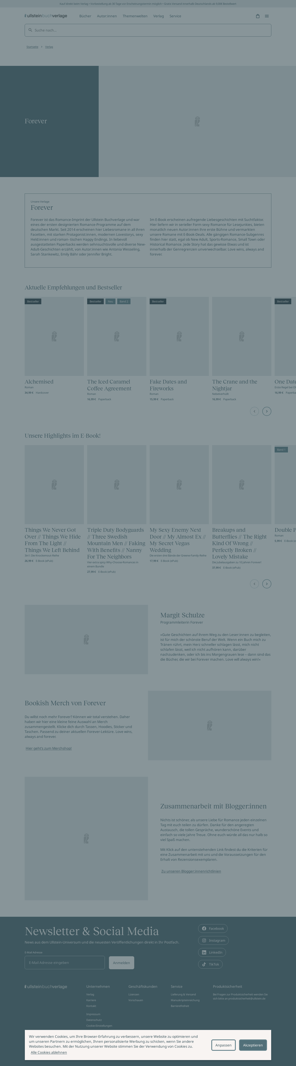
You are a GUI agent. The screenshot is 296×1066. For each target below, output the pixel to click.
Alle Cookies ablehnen (49, 1052)
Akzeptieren (253, 1045)
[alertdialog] (148, 1045)
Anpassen (223, 1045)
